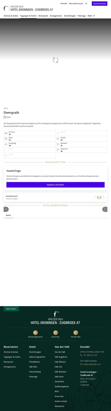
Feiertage (82, 15)
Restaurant (43, 15)
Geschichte (59, 381)
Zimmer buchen (99, 3)
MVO (57, 391)
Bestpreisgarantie (35, 334)
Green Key (55, 334)
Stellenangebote (62, 386)
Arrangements (56, 15)
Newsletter (59, 406)
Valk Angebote (61, 357)
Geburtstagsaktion (37, 357)
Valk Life (58, 366)
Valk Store (59, 376)
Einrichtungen (70, 15)
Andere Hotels (61, 401)
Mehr (91, 15)
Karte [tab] (8, 215)
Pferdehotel (34, 361)
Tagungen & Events (28, 15)
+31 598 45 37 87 (88, 355)
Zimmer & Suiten (11, 15)
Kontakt (64, 3)
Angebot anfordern (55, 184)
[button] (6, 209)
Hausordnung (35, 371)
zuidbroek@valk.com (90, 364)
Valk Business (60, 371)
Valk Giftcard (60, 361)
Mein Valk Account (76, 3)
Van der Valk (75, 334)
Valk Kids (33, 366)
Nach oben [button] (11, 308)
